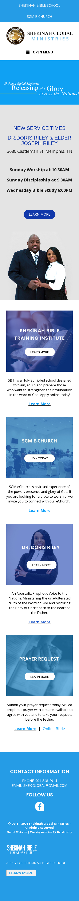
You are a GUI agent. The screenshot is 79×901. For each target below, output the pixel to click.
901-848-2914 (46, 780)
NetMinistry (64, 832)
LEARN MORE (39, 214)
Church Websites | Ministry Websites (30, 832)
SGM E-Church (39, 16)
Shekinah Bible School (39, 5)
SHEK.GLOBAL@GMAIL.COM (45, 785)
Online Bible (54, 728)
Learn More (39, 403)
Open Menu (39, 52)
